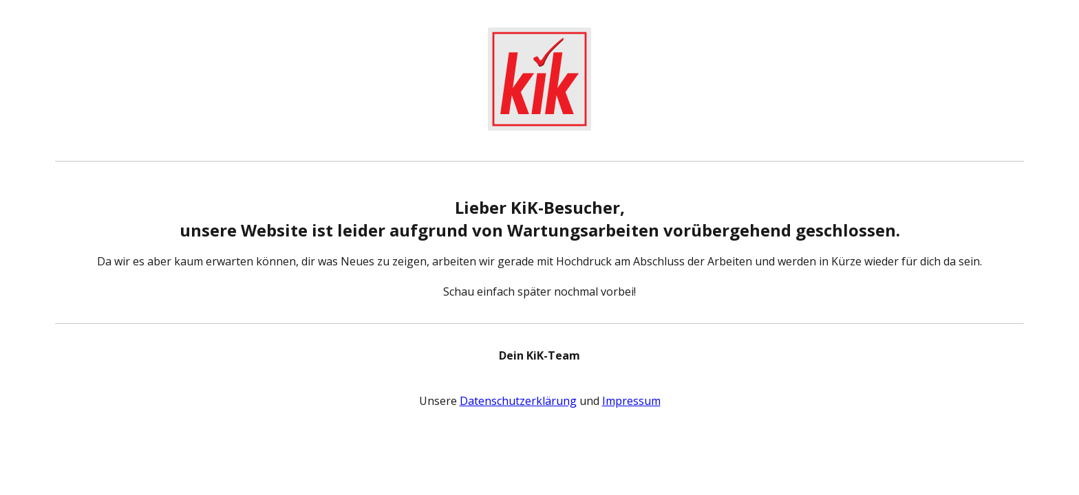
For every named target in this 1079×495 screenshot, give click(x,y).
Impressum (631, 400)
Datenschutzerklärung (518, 400)
